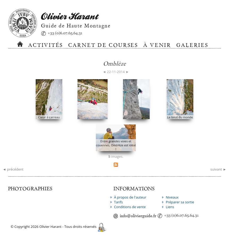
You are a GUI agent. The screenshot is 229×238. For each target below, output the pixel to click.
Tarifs (118, 202)
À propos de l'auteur (130, 197)
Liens (170, 206)
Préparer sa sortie (180, 202)
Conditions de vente (130, 206)
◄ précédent (13, 169)
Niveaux (172, 197)
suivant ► (218, 169)
